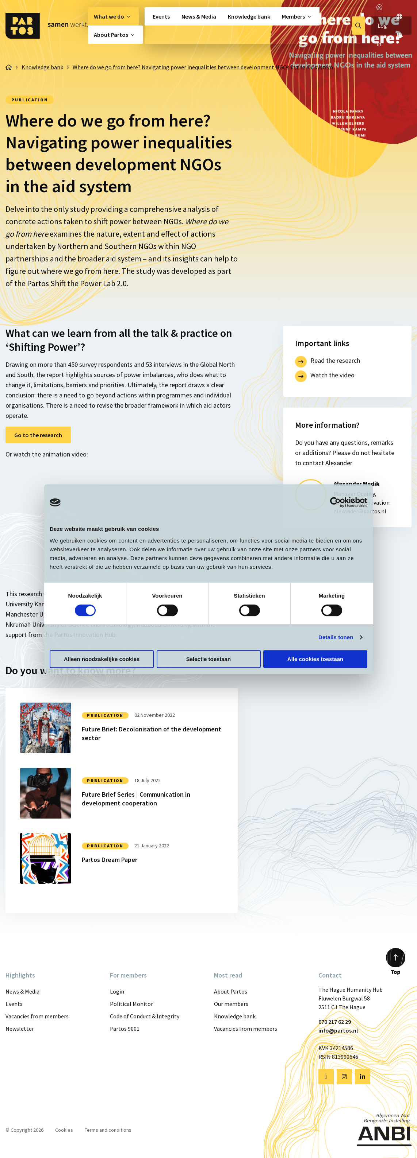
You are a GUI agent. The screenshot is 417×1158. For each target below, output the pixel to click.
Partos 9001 (124, 1028)
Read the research (335, 360)
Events (161, 16)
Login (117, 991)
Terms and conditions (108, 1130)
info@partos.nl (338, 1030)
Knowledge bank (249, 16)
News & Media (198, 16)
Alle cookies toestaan (315, 659)
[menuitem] (113, 16)
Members (293, 16)
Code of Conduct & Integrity (144, 1016)
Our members (231, 1003)
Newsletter (19, 1028)
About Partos (111, 34)
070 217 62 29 (334, 1021)
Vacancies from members (37, 1016)
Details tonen (335, 637)
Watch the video (332, 375)
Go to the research (38, 435)
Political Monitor (131, 1003)
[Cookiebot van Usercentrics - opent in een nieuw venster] (335, 502)
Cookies (64, 1130)
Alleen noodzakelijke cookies (102, 659)
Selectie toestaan (208, 659)
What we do (109, 16)
